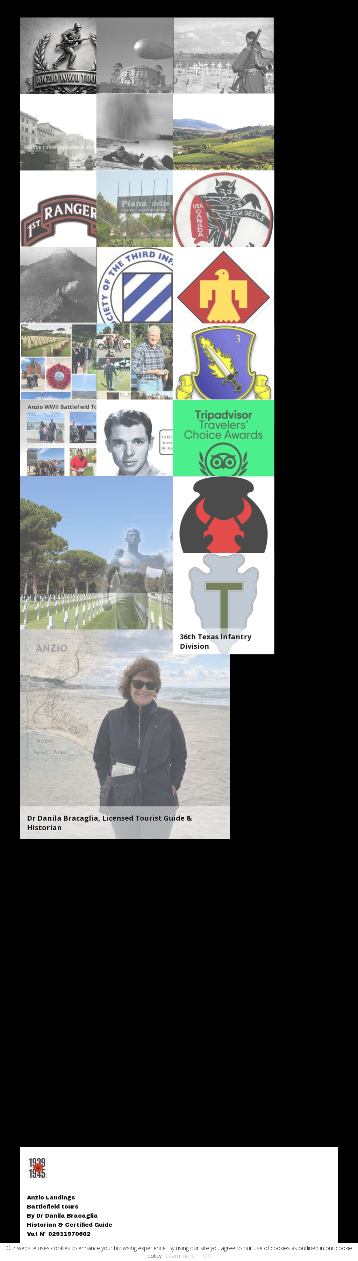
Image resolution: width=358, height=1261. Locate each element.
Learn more (180, 1256)
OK (207, 1256)
